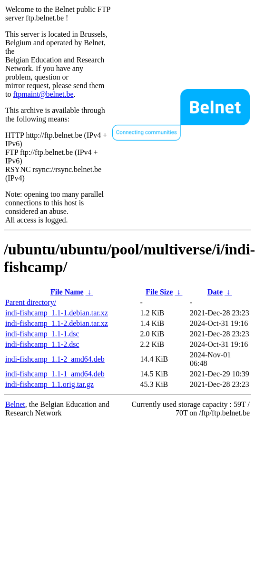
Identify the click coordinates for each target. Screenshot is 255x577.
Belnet (15, 404)
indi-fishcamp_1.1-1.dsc (42, 334)
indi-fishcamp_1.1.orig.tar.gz (49, 384)
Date (215, 292)
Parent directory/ (30, 302)
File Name (67, 292)
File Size (159, 292)
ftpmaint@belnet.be (43, 94)
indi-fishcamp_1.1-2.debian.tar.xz (56, 323)
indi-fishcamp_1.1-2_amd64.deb (55, 359)
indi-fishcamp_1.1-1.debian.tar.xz (56, 313)
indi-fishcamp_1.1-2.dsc (42, 344)
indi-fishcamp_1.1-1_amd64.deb (55, 374)
